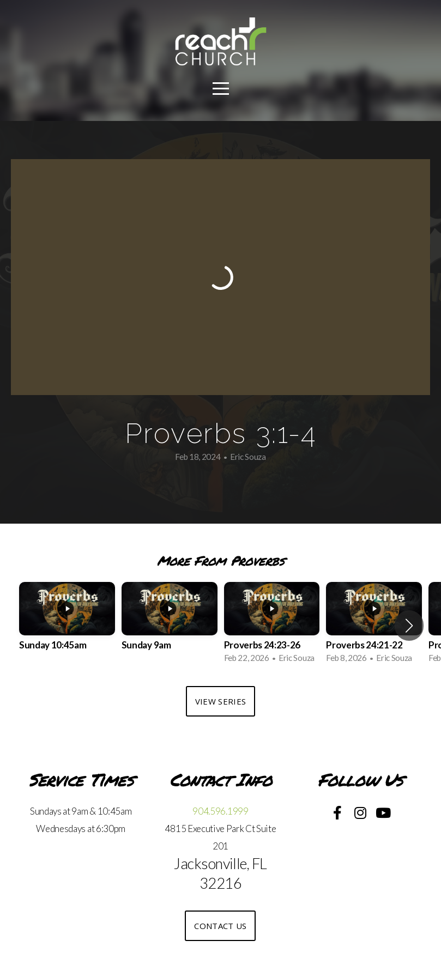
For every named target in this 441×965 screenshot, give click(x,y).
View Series (220, 701)
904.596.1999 (220, 811)
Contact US (220, 925)
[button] (409, 626)
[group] (67, 626)
